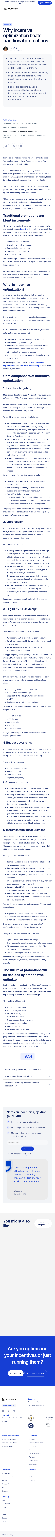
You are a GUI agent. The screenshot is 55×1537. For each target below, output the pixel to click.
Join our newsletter (9, 1405)
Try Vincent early (45, 3)
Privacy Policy (23, 1155)
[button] (50, 9)
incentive (24, 229)
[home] (10, 8)
